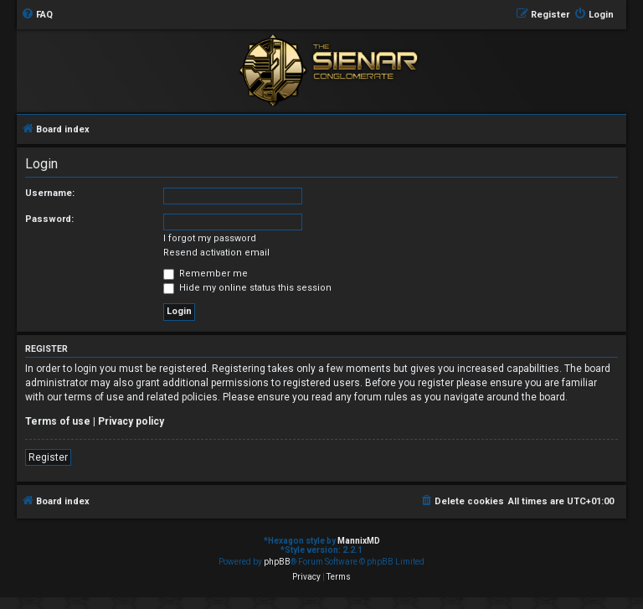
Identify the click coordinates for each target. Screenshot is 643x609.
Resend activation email (216, 252)
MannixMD (358, 540)
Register (48, 457)
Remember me (205, 273)
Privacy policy (131, 421)
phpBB (277, 561)
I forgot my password (209, 238)
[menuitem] (37, 15)
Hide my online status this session (247, 287)
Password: (49, 219)
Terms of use (57, 421)
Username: (50, 193)
